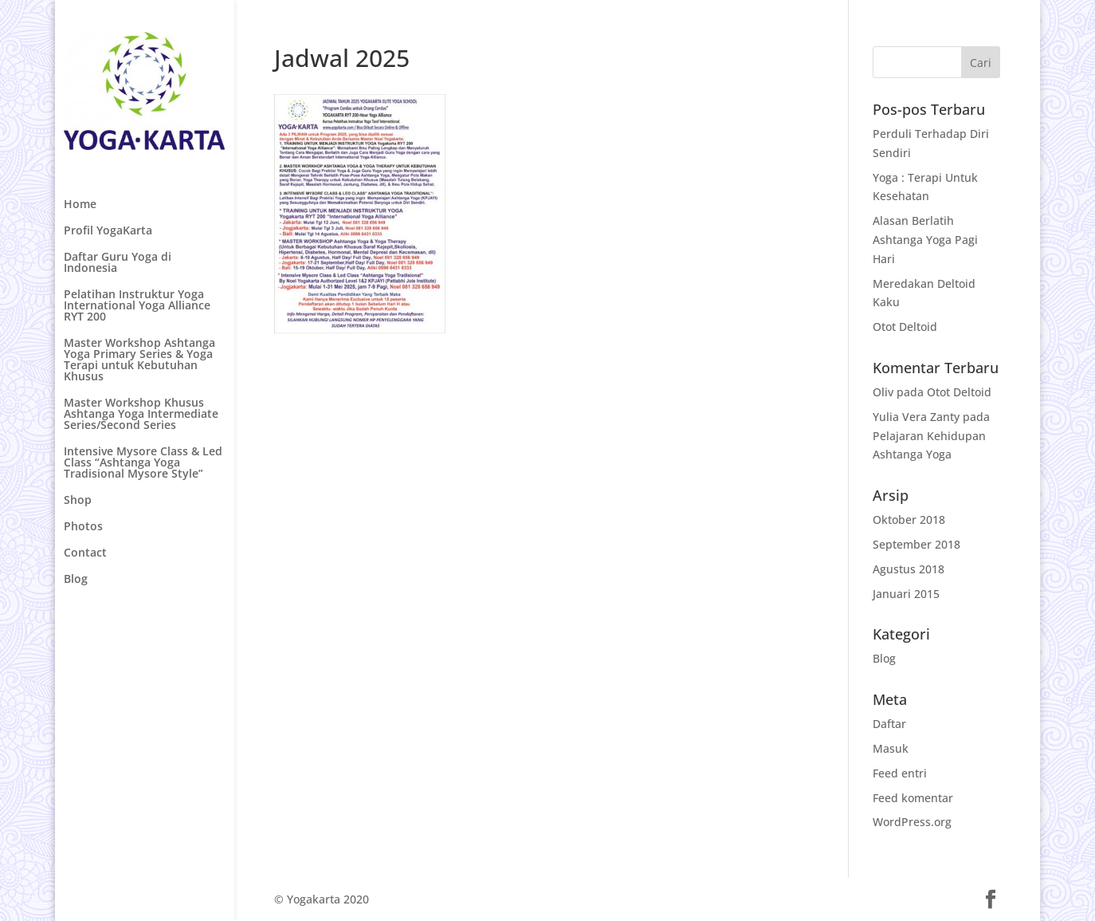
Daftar (889, 723)
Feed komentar (913, 797)
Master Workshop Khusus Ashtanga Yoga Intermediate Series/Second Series (141, 414)
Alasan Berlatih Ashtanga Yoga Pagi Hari (925, 239)
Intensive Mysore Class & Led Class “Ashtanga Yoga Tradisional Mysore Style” (143, 463)
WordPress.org (912, 821)
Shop (78, 500)
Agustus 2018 (908, 569)
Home (80, 205)
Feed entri (900, 773)
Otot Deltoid (905, 326)
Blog (76, 579)
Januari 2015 (906, 593)
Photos (83, 527)
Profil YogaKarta (108, 231)
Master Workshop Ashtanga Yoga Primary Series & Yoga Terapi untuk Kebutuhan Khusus (139, 360)
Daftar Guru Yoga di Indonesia (117, 263)
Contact (85, 553)
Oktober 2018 (909, 519)
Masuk (891, 748)
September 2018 (916, 544)
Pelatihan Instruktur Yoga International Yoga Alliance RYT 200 (137, 306)
